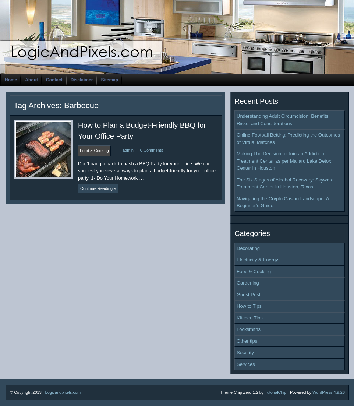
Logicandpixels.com (63, 392)
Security (245, 352)
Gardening (248, 283)
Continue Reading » (98, 188)
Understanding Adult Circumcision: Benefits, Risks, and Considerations (283, 119)
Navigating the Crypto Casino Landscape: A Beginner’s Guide (283, 202)
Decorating (248, 248)
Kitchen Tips (250, 318)
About (31, 79)
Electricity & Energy (257, 259)
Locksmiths (249, 329)
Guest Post (248, 294)
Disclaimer (82, 79)
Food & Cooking (254, 271)
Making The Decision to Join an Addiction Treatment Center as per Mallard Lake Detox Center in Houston (284, 161)
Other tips (247, 341)
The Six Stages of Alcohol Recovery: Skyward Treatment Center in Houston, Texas (285, 183)
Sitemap (109, 79)
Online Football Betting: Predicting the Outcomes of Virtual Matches (288, 138)
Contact (54, 79)
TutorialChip (275, 392)
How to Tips (249, 306)
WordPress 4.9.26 (328, 392)
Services (246, 364)
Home (11, 79)
